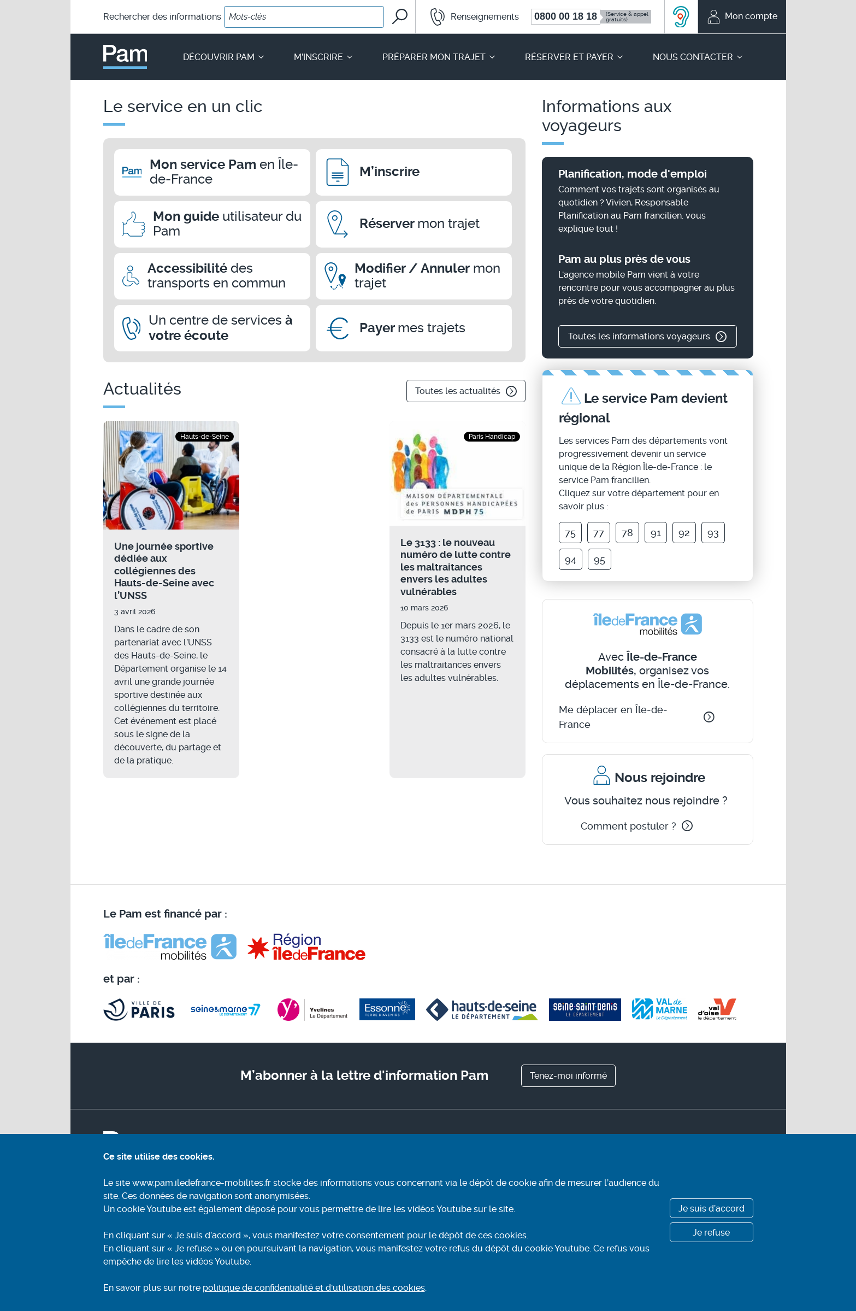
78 (627, 532)
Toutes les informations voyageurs (647, 336)
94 (570, 559)
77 (598, 532)
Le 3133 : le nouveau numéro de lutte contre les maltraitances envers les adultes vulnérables (455, 567)
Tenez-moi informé (568, 1076)
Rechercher (162, 16)
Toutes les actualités (466, 391)
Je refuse (711, 1232)
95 (599, 559)
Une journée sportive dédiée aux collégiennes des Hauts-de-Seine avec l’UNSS (164, 570)
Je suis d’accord (711, 1208)
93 (713, 532)
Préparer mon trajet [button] (439, 57)
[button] (468, 16)
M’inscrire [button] (324, 57)
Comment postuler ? (637, 826)
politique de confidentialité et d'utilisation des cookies (314, 1288)
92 (684, 532)
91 (656, 532)
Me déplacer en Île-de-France (637, 717)
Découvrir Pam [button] (224, 57)
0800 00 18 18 (565, 16)
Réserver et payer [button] (574, 57)
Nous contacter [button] (698, 57)
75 (570, 532)
